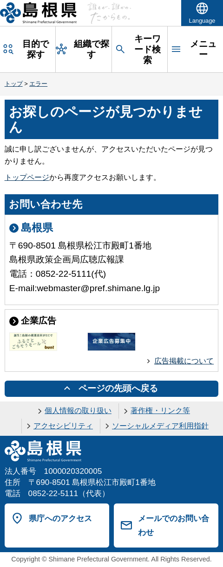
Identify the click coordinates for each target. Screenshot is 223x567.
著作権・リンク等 (160, 410)
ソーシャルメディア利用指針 (160, 426)
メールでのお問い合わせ (173, 525)
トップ (14, 83)
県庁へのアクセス (60, 518)
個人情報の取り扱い (78, 410)
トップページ (27, 177)
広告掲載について (184, 361)
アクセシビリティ (63, 426)
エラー (38, 83)
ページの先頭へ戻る (118, 388)
